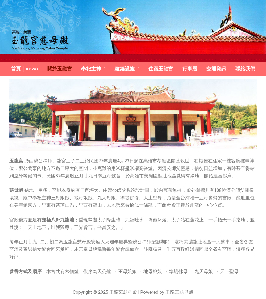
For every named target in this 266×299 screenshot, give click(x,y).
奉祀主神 (93, 69)
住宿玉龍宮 (160, 69)
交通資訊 (216, 69)
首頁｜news (24, 69)
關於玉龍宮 (59, 69)
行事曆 (189, 69)
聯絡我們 (245, 69)
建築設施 (127, 69)
